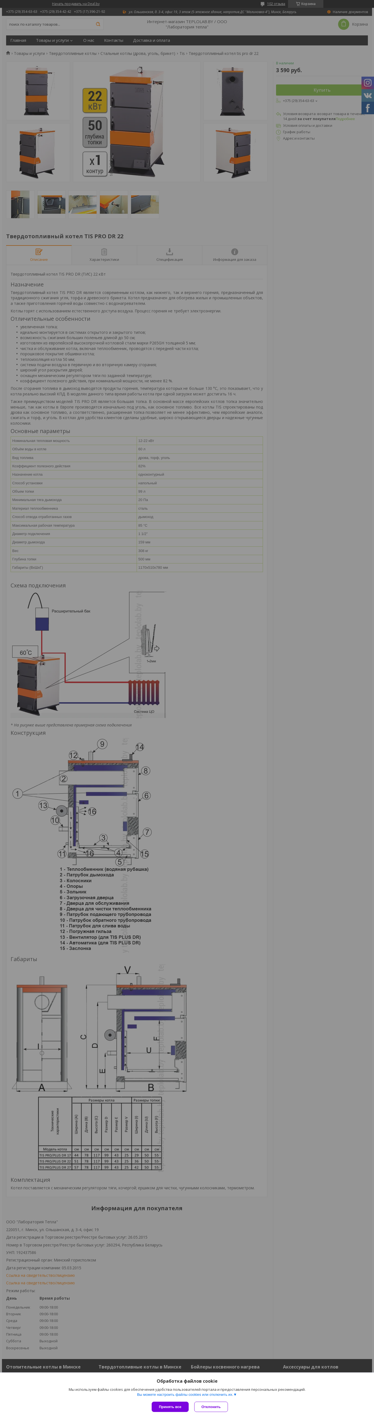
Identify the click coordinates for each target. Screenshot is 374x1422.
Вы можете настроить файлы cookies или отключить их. (185, 1394)
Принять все (170, 1407)
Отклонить (211, 1407)
